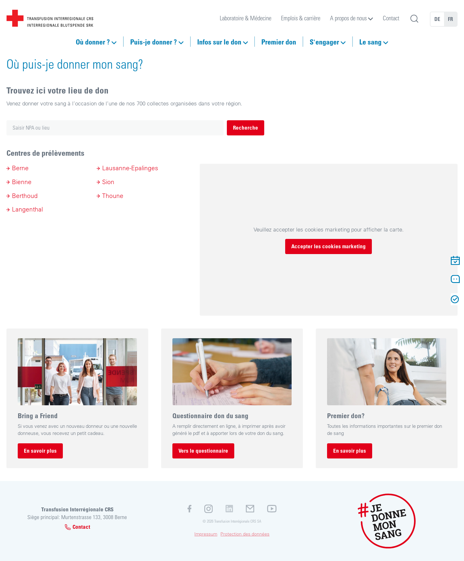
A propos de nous (348, 18)
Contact (391, 18)
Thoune (112, 196)
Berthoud (25, 196)
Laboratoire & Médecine (245, 18)
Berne (20, 168)
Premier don (278, 41)
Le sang (370, 41)
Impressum (205, 534)
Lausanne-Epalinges (130, 168)
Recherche (245, 127)
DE (437, 19)
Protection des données (244, 534)
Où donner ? (93, 41)
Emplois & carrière (300, 18)
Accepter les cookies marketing (328, 246)
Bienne (22, 182)
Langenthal (27, 209)
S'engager (324, 41)
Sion (108, 182)
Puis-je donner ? (153, 41)
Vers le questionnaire (203, 450)
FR (450, 19)
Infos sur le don (219, 41)
